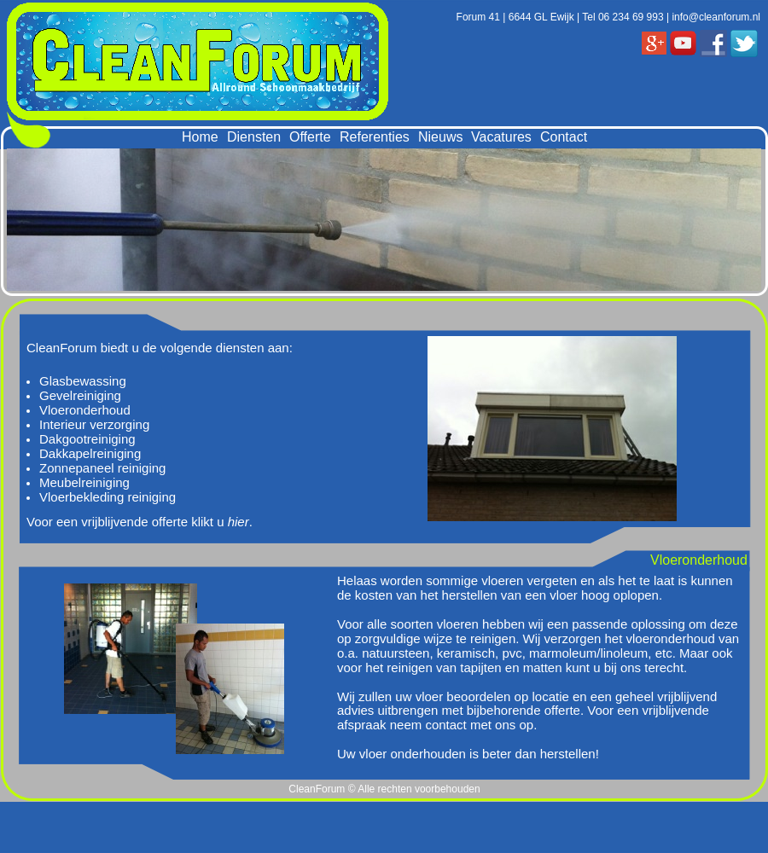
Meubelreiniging (84, 482)
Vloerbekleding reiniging (107, 497)
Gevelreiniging (80, 395)
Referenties (375, 137)
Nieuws (440, 137)
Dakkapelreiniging (90, 453)
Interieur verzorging (94, 424)
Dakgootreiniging (87, 439)
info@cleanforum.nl (716, 17)
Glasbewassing (82, 381)
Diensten (254, 137)
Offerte (310, 137)
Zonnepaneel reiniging (102, 468)
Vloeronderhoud (85, 410)
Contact (563, 137)
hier (238, 521)
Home (200, 137)
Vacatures (501, 137)
